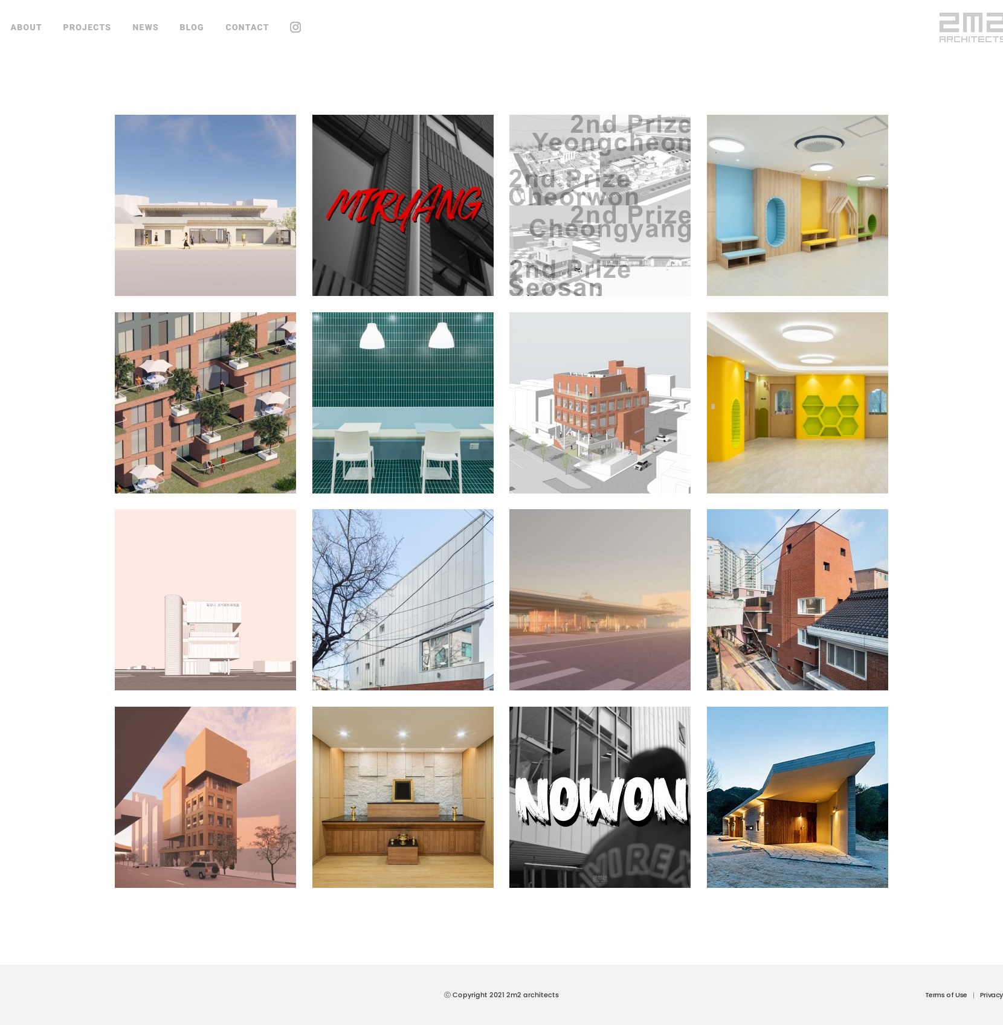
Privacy (991, 995)
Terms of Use (946, 995)
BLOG (192, 27)
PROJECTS (87, 27)
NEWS (145, 27)
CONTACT (247, 27)
